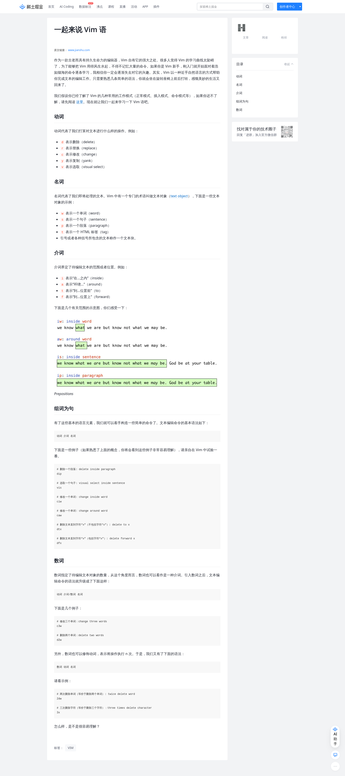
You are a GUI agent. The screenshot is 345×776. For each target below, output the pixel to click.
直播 (122, 6)
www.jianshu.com (79, 50)
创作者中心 (287, 6)
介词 (239, 93)
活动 (134, 6)
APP (145, 6)
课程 (111, 6)
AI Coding (67, 6)
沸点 (100, 6)
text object (179, 196)
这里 (79, 101)
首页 (51, 6)
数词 (239, 110)
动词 (239, 76)
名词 (239, 84)
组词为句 (242, 101)
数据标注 (86, 5)
